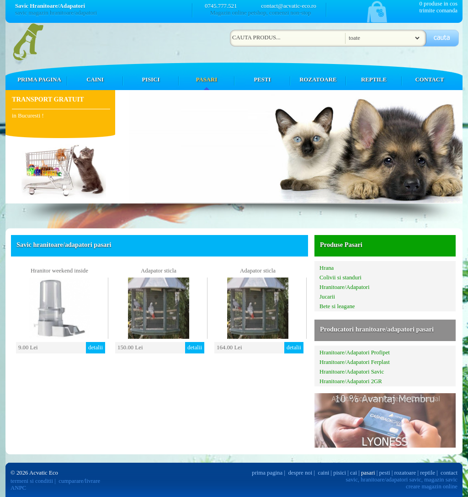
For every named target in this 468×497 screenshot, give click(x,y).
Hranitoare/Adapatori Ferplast (354, 362)
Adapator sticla (158, 270)
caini (324, 473)
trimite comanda (438, 10)
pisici (339, 473)
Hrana (326, 268)
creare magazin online (431, 486)
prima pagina (267, 473)
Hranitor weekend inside (59, 270)
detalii (95, 347)
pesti (384, 473)
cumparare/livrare (79, 481)
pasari (368, 473)
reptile (427, 473)
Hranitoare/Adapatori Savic (351, 372)
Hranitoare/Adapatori (344, 287)
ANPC (18, 488)
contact (449, 473)
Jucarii (327, 297)
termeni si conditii (32, 481)
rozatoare (405, 473)
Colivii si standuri (340, 277)
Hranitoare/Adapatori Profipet (354, 352)
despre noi (300, 473)
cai (353, 473)
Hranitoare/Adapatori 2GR (350, 381)
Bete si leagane (337, 306)
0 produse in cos (438, 3)
